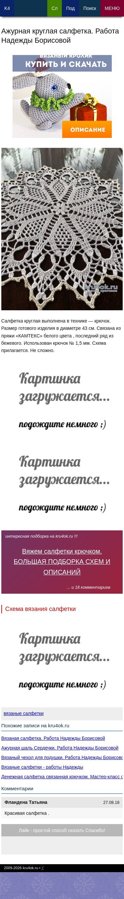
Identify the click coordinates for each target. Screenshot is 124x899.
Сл (55, 8)
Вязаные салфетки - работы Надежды (42, 767)
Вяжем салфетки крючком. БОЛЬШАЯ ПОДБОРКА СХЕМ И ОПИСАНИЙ (62, 562)
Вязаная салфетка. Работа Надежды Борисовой (53, 738)
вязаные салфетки (24, 713)
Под (70, 8)
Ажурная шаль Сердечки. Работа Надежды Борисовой (59, 747)
